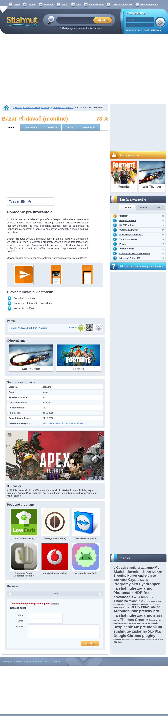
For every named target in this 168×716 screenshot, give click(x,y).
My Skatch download (136, 569)
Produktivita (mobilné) (63, 107)
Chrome (32, 4)
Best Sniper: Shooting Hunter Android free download (137, 576)
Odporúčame (129, 155)
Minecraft (49, 4)
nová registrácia (152, 30)
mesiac (144, 207)
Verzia (70, 127)
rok (158, 207)
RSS (46, 661)
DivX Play (154, 631)
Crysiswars (138, 580)
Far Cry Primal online (145, 607)
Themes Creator (134, 620)
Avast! (64, 4)
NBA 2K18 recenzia (146, 623)
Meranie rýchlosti (149, 4)
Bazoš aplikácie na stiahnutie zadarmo (64, 493)
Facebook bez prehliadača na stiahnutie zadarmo (133, 640)
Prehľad (11, 127)
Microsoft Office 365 (122, 4)
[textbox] (76, 20)
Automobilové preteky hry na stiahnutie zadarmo (136, 613)
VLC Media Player (128, 230)
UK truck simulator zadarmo (133, 567)
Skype (16, 4)
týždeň (127, 207)
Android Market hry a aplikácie (69, 490)
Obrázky (52, 127)
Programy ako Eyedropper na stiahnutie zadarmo (136, 586)
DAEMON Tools (127, 225)
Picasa (122, 244)
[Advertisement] (31, 69)
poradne (55, 603)
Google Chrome (127, 220)
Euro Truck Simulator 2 (131, 234)
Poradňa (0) (89, 127)
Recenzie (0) (31, 127)
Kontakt (18, 661)
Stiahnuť (7, 661)
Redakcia (55, 661)
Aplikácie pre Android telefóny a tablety (29, 490)
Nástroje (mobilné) (51, 423)
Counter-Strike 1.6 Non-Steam (134, 253)
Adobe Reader (96, 4)
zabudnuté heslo (134, 30)
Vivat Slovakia (126, 248)
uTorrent (123, 216)
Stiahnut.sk (21, 21)
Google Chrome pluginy (134, 636)
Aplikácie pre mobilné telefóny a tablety (31, 107)
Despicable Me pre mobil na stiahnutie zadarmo (137, 629)
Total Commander (128, 239)
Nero (78, 4)
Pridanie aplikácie (33, 661)
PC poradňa (141, 266)
